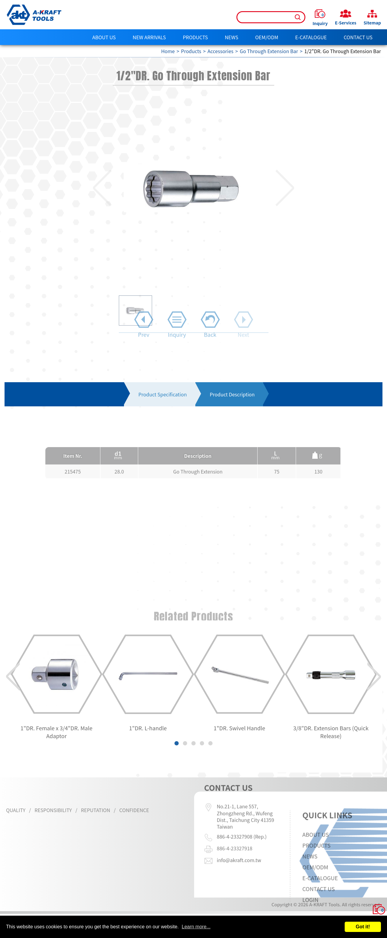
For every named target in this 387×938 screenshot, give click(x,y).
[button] (92, 188)
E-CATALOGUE (311, 37)
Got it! (363, 926)
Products (195, 37)
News (231, 37)
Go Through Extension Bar (269, 51)
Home (168, 51)
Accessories (220, 51)
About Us (104, 37)
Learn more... (196, 926)
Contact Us (358, 37)
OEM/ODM (266, 37)
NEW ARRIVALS (149, 37)
